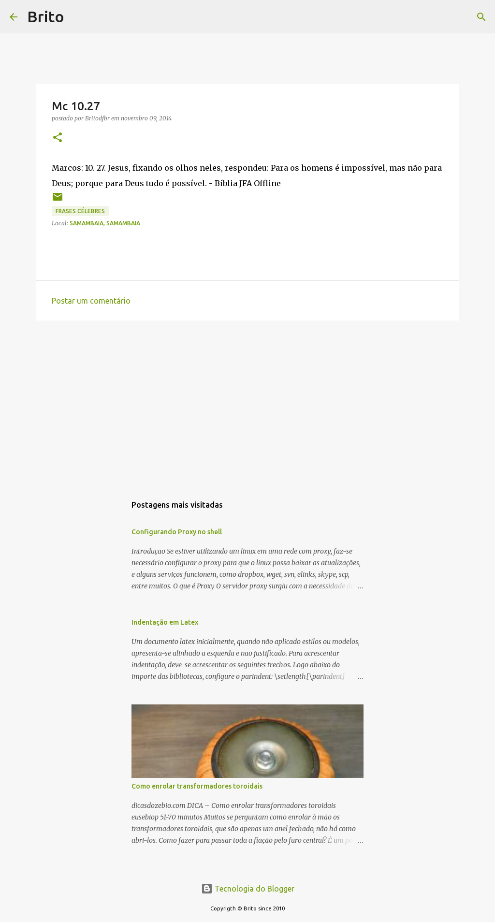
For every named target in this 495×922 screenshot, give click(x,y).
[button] (57, 138)
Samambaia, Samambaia (105, 223)
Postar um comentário (91, 300)
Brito (45, 16)
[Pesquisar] (78, 17)
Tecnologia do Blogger (247, 888)
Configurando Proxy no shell (176, 532)
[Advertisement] (247, 402)
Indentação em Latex (164, 622)
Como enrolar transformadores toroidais (196, 786)
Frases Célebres (80, 211)
